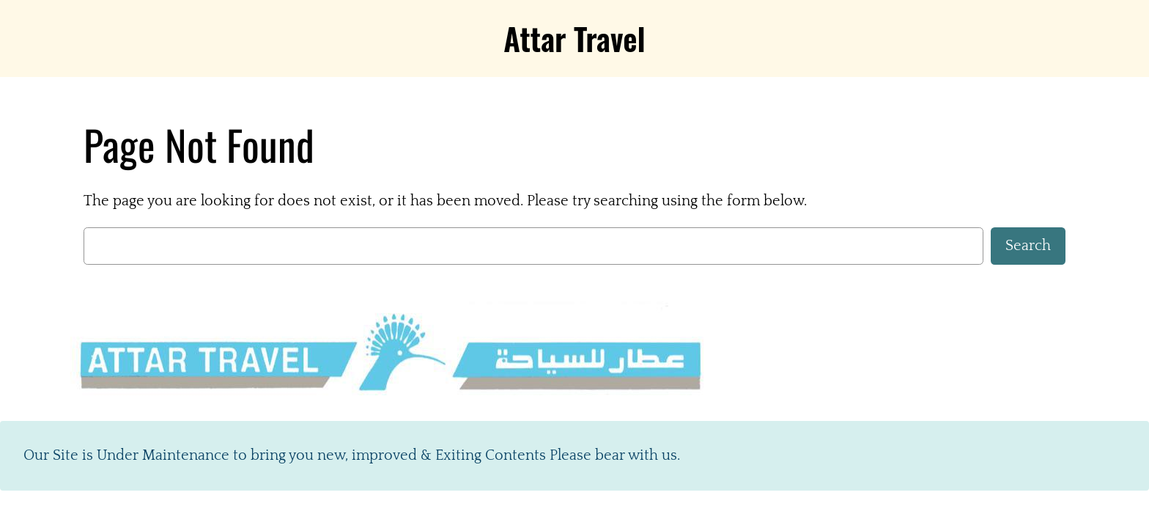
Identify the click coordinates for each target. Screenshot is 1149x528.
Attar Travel (574, 38)
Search (1028, 246)
